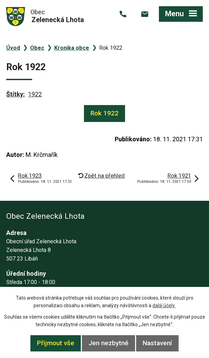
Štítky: (15, 94)
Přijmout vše (55, 343)
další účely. (163, 305)
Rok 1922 (104, 113)
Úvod (13, 48)
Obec (37, 48)
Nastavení (157, 343)
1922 (35, 94)
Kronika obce (71, 48)
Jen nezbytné (108, 343)
